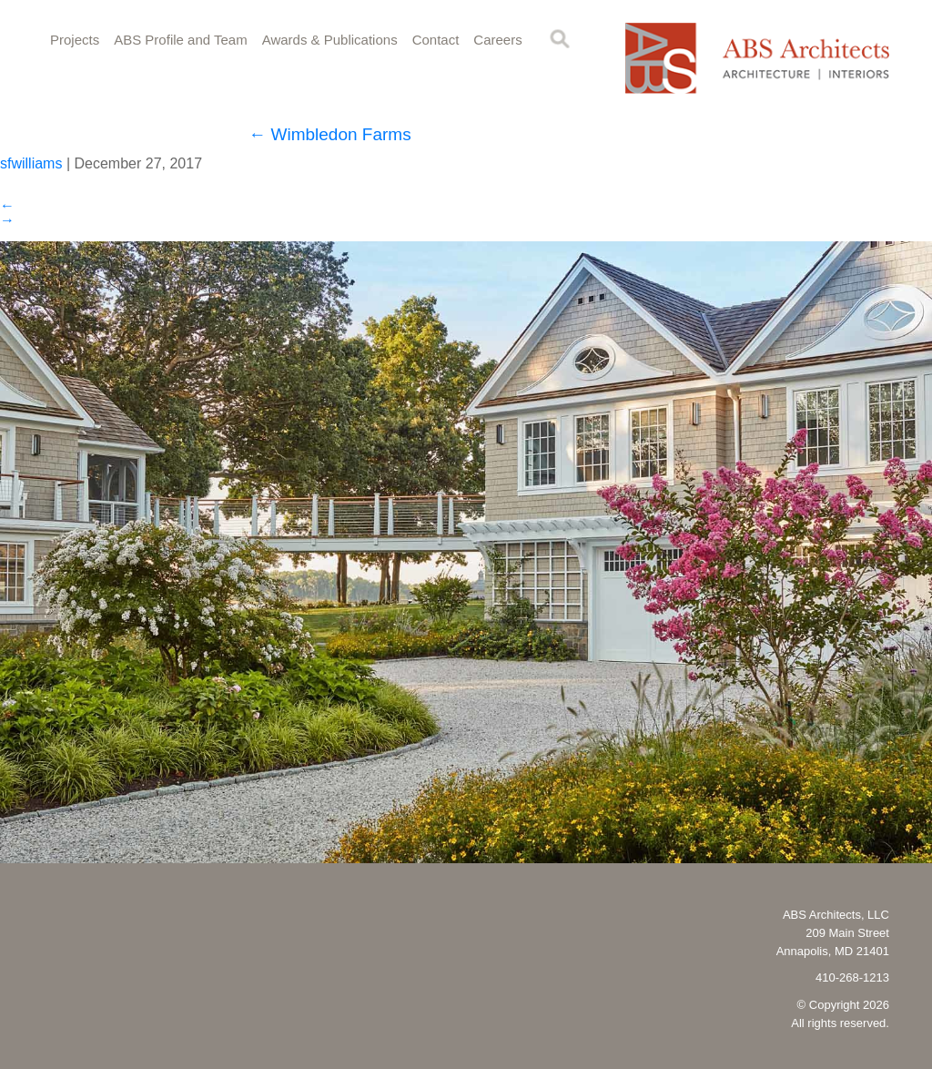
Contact (436, 39)
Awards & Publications (330, 39)
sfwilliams (31, 163)
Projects (74, 39)
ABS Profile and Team (180, 39)
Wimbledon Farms (329, 134)
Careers (497, 39)
